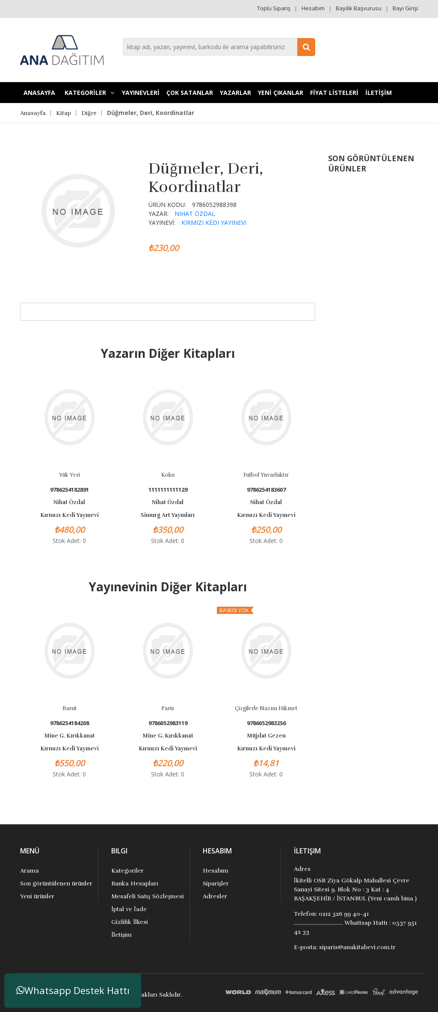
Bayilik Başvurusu (359, 8)
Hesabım (313, 8)
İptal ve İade (128, 909)
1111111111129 (167, 489)
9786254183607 (266, 489)
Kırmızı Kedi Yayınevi (213, 222)
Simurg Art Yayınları (168, 515)
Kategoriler (127, 870)
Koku (168, 475)
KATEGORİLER (89, 93)
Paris (167, 708)
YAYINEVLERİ (141, 93)
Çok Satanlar (189, 93)
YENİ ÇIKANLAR (280, 93)
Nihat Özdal (195, 213)
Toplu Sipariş (273, 8)
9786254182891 (69, 489)
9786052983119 (167, 723)
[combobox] (219, 47)
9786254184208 (69, 723)
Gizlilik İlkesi (129, 922)
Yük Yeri (69, 475)
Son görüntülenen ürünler (56, 883)
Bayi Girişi (405, 8)
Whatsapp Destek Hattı (73, 990)
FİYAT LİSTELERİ (334, 93)
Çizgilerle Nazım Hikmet (266, 708)
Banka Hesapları (134, 883)
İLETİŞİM (378, 93)
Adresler (215, 896)
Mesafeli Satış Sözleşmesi (147, 896)
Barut (69, 708)
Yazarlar (235, 93)
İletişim (121, 934)
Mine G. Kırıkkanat (69, 735)
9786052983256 (266, 723)
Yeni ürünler (37, 896)
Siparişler (216, 883)
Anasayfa (39, 93)
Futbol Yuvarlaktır (266, 475)
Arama (29, 870)
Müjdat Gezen (266, 735)
